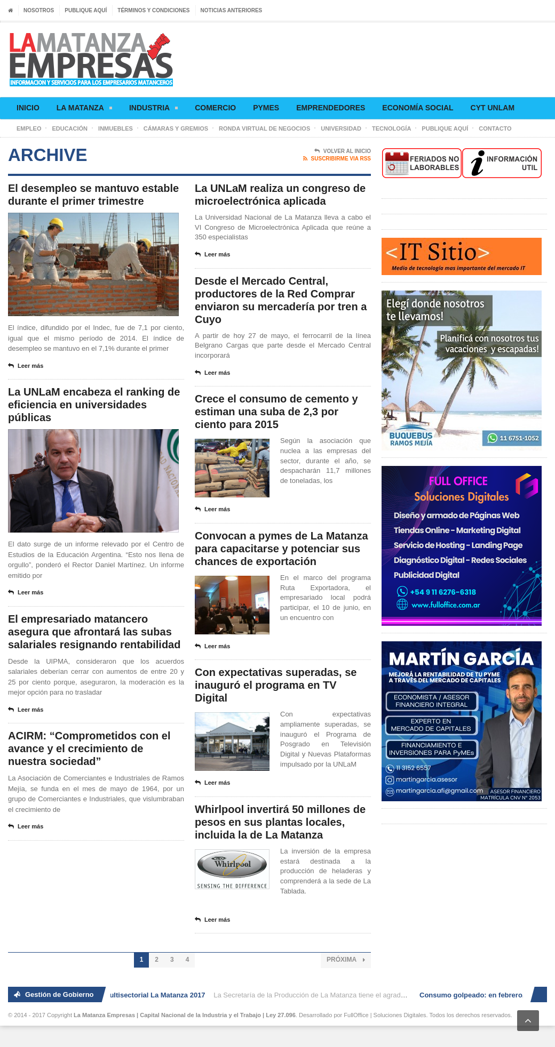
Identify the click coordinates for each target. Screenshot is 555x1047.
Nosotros (38, 10)
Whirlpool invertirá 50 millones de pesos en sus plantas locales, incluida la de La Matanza (280, 822)
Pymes (266, 107)
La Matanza (84, 109)
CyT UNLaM (492, 107)
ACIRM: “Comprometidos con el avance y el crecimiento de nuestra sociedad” (89, 748)
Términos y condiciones (153, 10)
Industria (153, 109)
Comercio (215, 107)
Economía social (417, 107)
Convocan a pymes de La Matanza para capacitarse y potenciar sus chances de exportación (281, 548)
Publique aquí (86, 10)
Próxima (346, 960)
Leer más (25, 366)
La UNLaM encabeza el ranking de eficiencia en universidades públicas (94, 404)
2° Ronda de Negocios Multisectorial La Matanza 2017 (119, 995)
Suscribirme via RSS (337, 159)
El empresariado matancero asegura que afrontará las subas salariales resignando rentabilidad (94, 631)
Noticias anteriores (232, 10)
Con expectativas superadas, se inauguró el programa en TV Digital (275, 685)
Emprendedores (330, 107)
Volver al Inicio (342, 151)
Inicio (28, 107)
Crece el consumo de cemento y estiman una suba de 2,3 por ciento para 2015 (276, 411)
